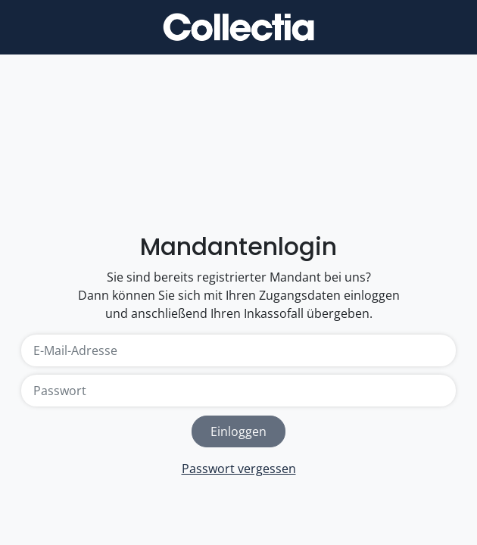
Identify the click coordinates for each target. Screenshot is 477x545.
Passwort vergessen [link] (239, 468)
